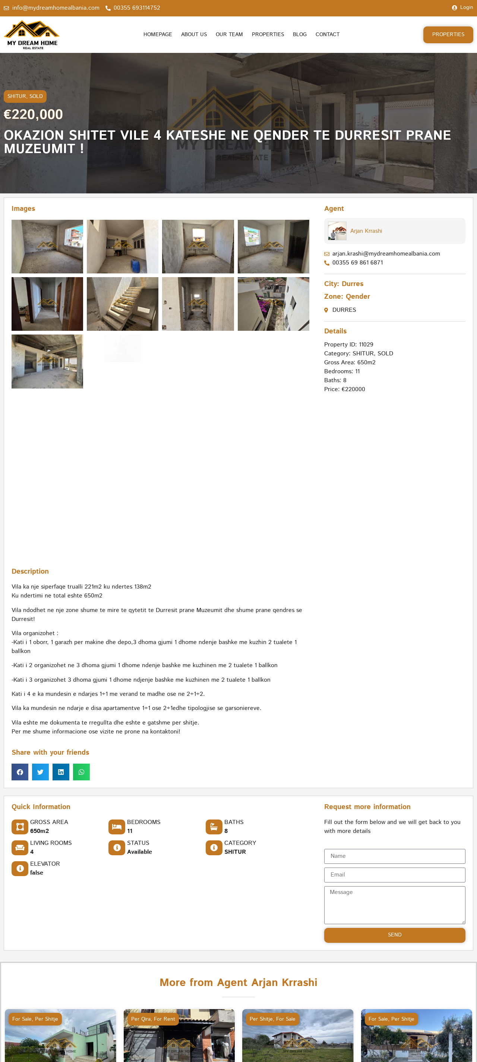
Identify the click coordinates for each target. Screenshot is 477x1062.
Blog (300, 34)
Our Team (229, 34)
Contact (327, 34)
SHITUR (16, 96)
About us (194, 34)
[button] (20, 772)
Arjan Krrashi (366, 231)
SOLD (36, 96)
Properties (268, 34)
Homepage (157, 34)
